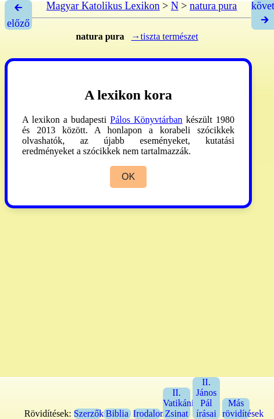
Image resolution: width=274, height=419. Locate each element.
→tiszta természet (164, 36)
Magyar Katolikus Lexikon (103, 6)
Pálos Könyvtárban (146, 120)
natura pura (213, 6)
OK (128, 177)
